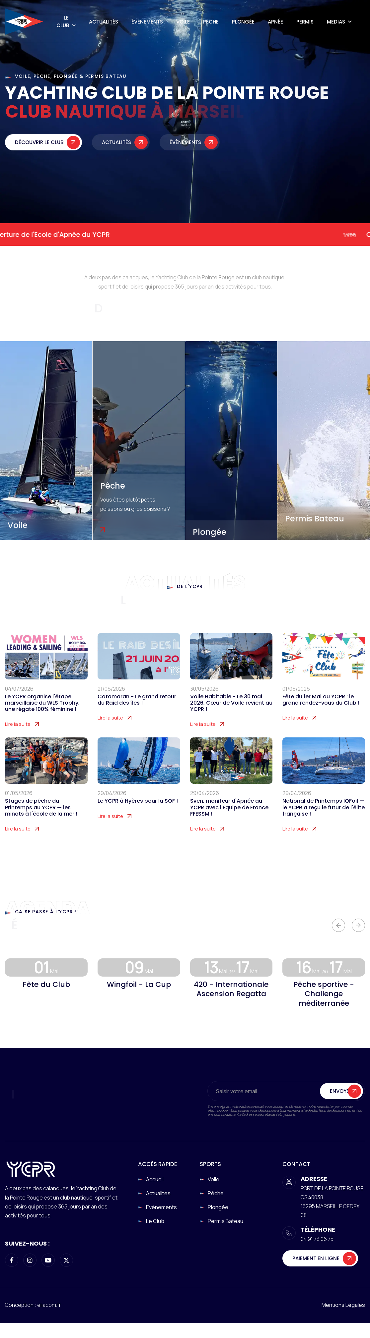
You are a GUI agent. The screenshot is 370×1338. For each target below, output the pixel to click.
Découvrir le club (39, 144)
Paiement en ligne (315, 1258)
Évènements (147, 21)
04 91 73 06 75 (317, 1239)
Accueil (155, 1179)
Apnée (275, 21)
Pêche (211, 21)
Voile (183, 21)
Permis (305, 21)
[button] (338, 925)
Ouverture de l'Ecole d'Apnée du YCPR (62, 234)
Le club (155, 1221)
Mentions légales (343, 1305)
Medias (336, 21)
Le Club (62, 21)
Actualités (103, 21)
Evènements (161, 1207)
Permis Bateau (314, 518)
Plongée (243, 21)
